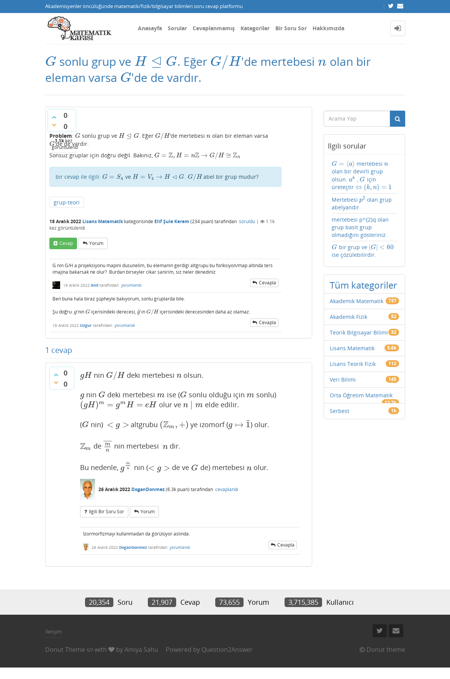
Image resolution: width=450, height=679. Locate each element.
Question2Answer (227, 649)
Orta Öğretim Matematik (361, 395)
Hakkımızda (328, 28)
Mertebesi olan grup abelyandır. (362, 203)
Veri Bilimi (343, 379)
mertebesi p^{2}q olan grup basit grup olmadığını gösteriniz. (360, 227)
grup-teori (67, 202)
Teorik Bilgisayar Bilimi (359, 332)
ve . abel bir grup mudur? (180, 176)
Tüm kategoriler (363, 285)
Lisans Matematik (102, 221)
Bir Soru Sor (291, 28)
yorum (96, 243)
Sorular (177, 28)
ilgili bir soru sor (106, 511)
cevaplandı (226, 489)
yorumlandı (131, 285)
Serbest (339, 411)
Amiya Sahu (141, 649)
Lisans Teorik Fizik (353, 363)
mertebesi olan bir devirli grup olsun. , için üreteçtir (362, 175)
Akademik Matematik (356, 301)
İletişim (53, 631)
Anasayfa (150, 28)
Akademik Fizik (348, 316)
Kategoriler (255, 28)
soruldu (247, 221)
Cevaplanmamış (214, 28)
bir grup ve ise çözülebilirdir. (363, 250)
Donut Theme (65, 649)
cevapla (267, 282)
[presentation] (50, 61)
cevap (66, 243)
